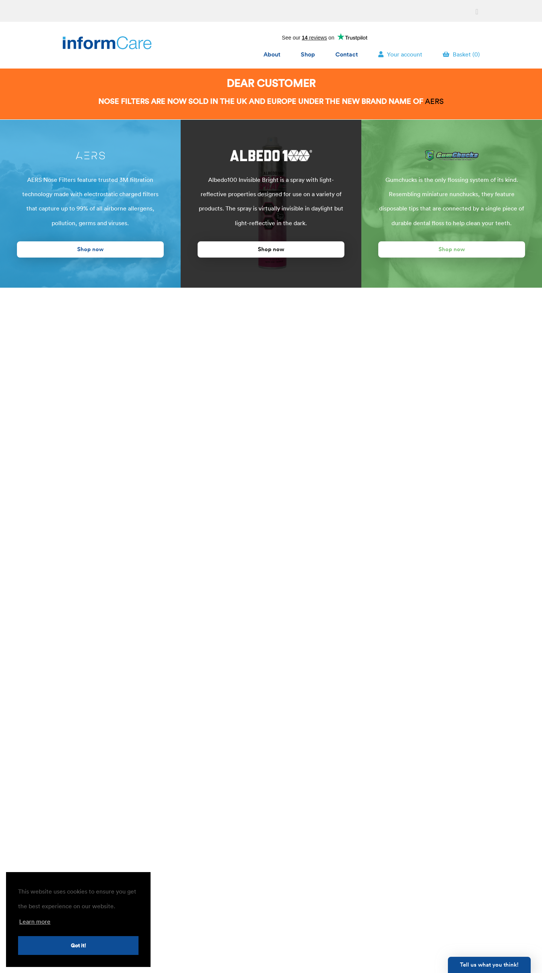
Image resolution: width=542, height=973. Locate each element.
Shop (308, 54)
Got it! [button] (78, 945)
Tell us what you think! (489, 964)
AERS (434, 101)
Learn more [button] (34, 921)
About (271, 54)
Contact (346, 54)
